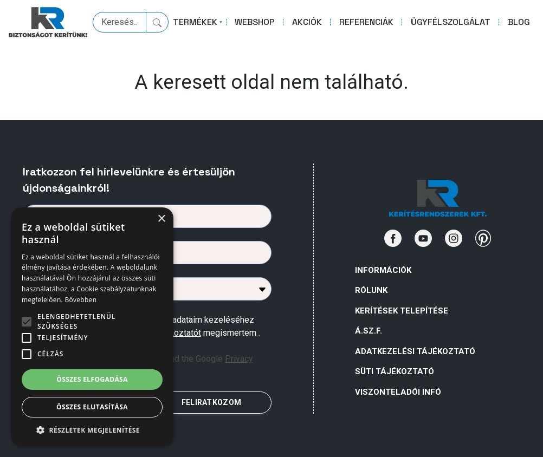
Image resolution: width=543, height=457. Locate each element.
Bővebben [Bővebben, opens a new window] (80, 299)
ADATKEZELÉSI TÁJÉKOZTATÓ (415, 351)
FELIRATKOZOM (211, 402)
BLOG (519, 22)
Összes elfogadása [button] (92, 379)
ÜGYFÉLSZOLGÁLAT (450, 22)
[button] (92, 430)
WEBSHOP (255, 22)
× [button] (161, 219)
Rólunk (371, 290)
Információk (383, 270)
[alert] (92, 326)
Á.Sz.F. (368, 331)
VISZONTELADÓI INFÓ (398, 392)
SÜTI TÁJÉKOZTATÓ (394, 371)
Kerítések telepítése (401, 311)
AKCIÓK (307, 22)
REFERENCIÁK (366, 22)
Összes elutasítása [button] (92, 407)
